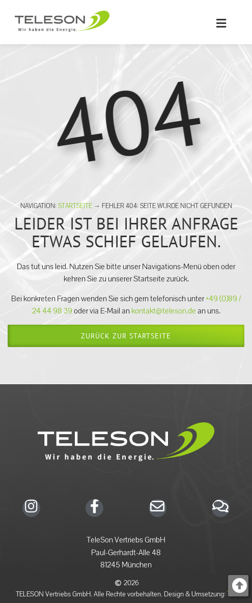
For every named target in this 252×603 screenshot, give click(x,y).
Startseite (75, 206)
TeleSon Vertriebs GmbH (126, 540)
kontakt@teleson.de (163, 311)
